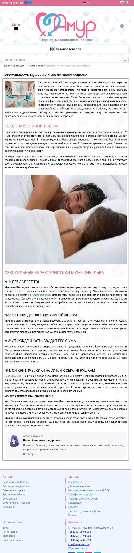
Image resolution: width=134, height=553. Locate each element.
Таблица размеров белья (83, 498)
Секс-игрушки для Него (16, 486)
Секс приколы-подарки (16, 502)
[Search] (125, 60)
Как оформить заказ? (81, 494)
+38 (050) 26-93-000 (79, 531)
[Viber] (26, 2)
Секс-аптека (10, 498)
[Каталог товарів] (65, 49)
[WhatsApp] (35, 2)
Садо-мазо (9, 507)
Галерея (73, 507)
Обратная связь (77, 548)
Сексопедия (75, 502)
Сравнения (9, 535)
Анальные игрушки (14, 490)
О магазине (75, 482)
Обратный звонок (13, 540)
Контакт (73, 515)
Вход (5, 527)
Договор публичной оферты (84, 511)
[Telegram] (30, 2)
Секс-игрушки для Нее (16, 482)
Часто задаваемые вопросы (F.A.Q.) (89, 490)
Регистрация (10, 531)
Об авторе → (30, 454)
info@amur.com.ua (78, 544)
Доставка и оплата (79, 486)
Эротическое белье (14, 494)
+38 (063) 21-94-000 (79, 535)
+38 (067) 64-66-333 (79, 540)
